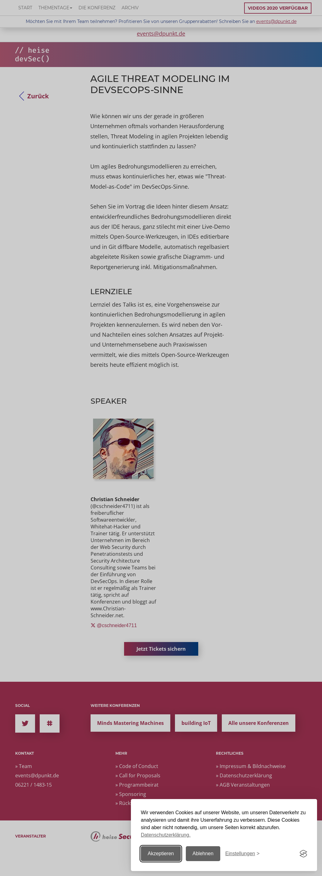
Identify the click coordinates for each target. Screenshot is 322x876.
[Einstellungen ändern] (242, 853)
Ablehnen (203, 853)
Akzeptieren (161, 853)
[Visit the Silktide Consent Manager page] (303, 853)
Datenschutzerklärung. (165, 835)
